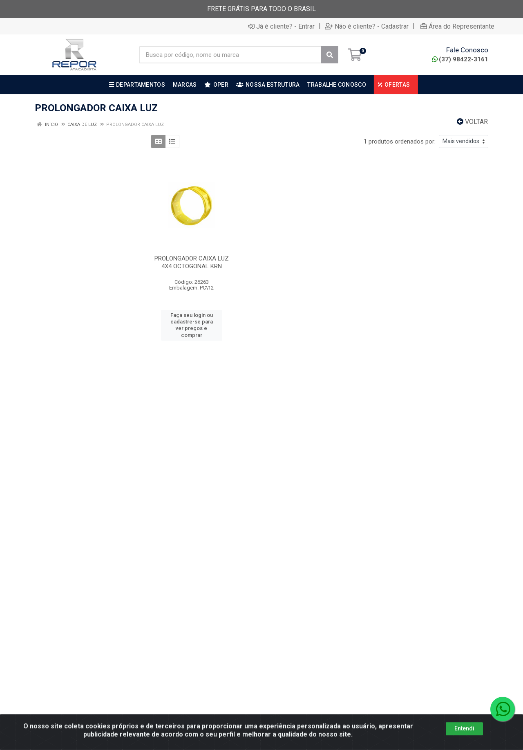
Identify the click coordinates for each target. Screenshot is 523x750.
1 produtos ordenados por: (400, 141)
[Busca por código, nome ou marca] (230, 54)
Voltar (472, 122)
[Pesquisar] (329, 54)
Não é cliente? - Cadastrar (367, 26)
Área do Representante (457, 26)
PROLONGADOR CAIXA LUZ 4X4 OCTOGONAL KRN (191, 262)
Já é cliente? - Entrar (281, 26)
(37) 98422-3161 (460, 59)
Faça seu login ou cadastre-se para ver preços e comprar (191, 325)
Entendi (464, 738)
